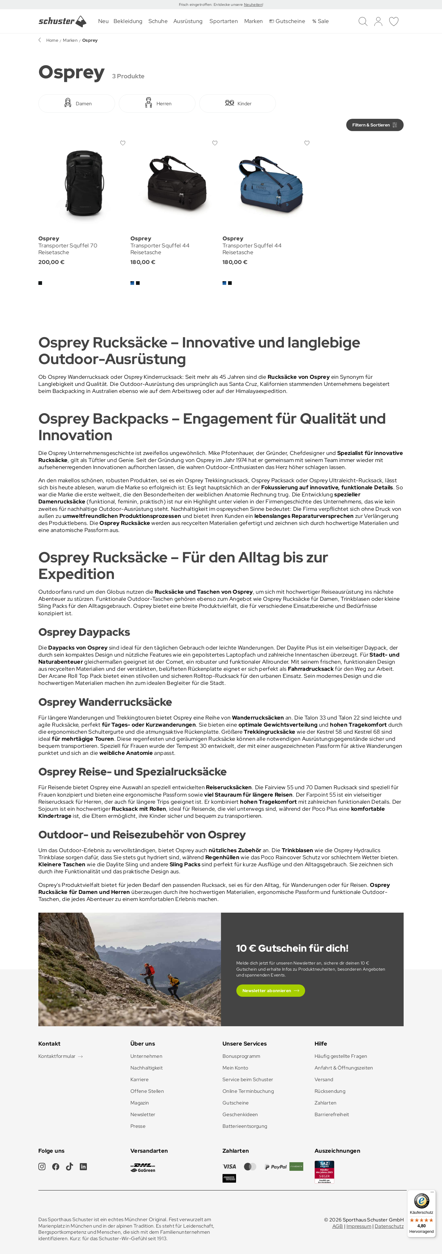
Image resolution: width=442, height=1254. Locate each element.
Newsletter (143, 1114)
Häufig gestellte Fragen (341, 1056)
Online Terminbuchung (248, 1091)
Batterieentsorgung (245, 1126)
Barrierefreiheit (332, 1114)
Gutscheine (236, 1103)
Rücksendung (330, 1091)
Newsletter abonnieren (266, 990)
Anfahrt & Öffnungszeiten (344, 1068)
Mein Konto (235, 1068)
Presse (137, 1126)
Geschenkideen (240, 1114)
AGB (337, 1226)
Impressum (359, 1226)
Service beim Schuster (248, 1079)
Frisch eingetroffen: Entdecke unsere (211, 4)
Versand (324, 1079)
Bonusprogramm (242, 1056)
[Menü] (432, 1193)
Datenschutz (389, 1226)
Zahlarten (325, 1103)
